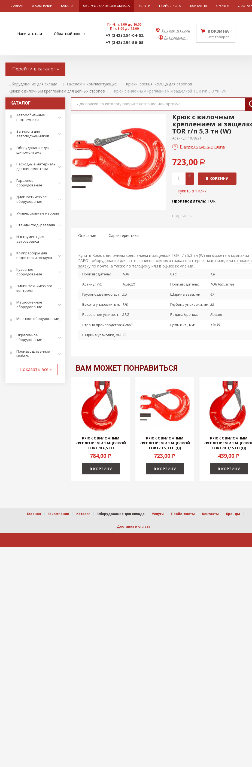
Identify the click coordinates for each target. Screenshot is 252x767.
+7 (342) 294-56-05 (124, 42)
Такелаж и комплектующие (91, 84)
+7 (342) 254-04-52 (124, 35)
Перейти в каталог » (35, 69)
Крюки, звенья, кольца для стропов (159, 84)
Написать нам (29, 33)
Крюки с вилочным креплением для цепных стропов (56, 91)
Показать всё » (36, 369)
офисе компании (178, 266)
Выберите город (176, 30)
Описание (87, 235)
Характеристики (124, 235)
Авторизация (175, 37)
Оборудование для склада (32, 84)
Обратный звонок (70, 33)
